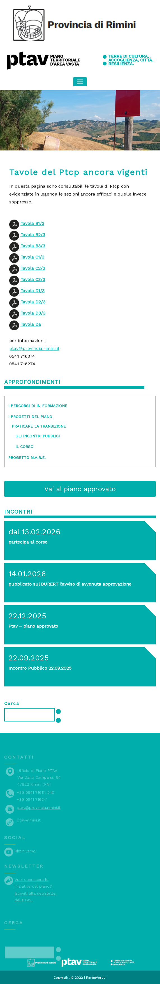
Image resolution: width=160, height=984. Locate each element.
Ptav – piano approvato (33, 624)
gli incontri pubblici (37, 435)
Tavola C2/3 (32, 296)
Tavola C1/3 (32, 285)
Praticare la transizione (38, 425)
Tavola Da (30, 352)
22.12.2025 (27, 614)
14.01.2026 (26, 572)
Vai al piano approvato (80, 488)
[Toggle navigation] (80, 81)
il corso (24, 446)
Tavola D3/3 (32, 341)
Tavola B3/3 (32, 274)
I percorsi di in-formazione (37, 405)
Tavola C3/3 (32, 307)
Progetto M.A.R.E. (26, 456)
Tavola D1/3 (32, 318)
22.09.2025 (28, 656)
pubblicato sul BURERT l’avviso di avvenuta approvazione (69, 582)
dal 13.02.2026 (33, 530)
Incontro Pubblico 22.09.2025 (39, 666)
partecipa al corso (27, 540)
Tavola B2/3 (32, 262)
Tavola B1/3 (32, 251)
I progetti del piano (29, 416)
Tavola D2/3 (32, 330)
